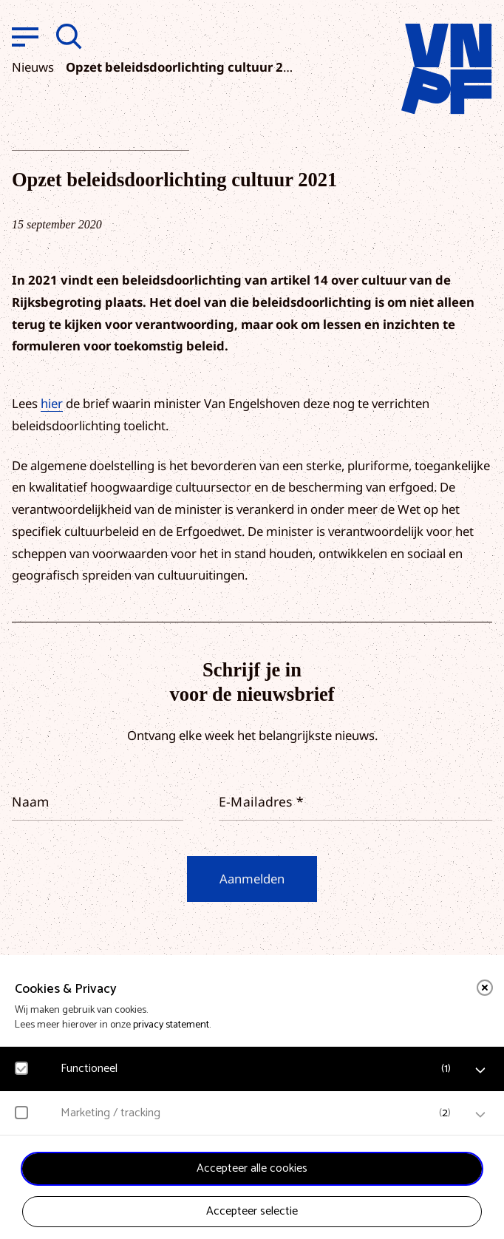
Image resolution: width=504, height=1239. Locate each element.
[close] (485, 988)
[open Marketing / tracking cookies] (480, 1114)
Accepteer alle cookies (252, 1168)
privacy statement (171, 1024)
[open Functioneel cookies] (480, 1070)
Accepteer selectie (252, 1211)
